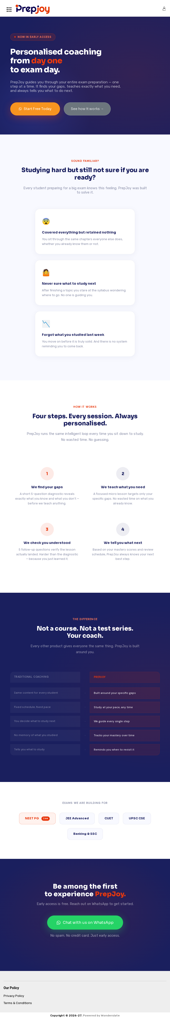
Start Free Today (35, 109)
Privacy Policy (14, 996)
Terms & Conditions (18, 1003)
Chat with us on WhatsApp (85, 922)
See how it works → (87, 109)
